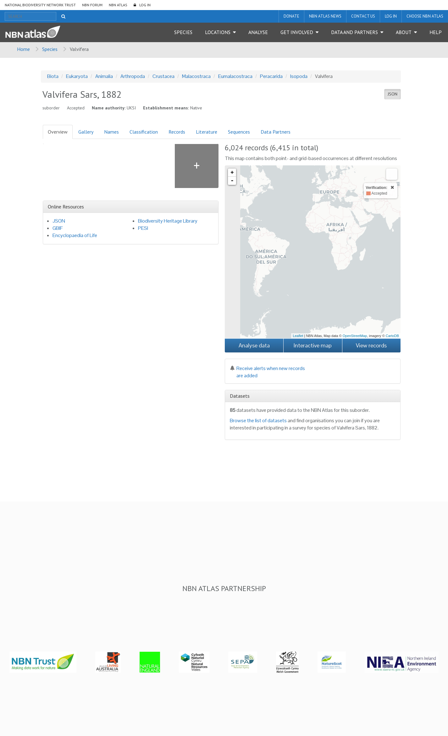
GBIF (58, 228)
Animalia (104, 76)
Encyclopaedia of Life (75, 235)
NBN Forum (92, 5)
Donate (291, 16)
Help (435, 32)
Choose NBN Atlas (425, 16)
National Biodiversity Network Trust (40, 5)
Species (183, 32)
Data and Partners (354, 32)
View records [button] (371, 345)
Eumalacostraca (235, 76)
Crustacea (163, 76)
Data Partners (275, 132)
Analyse (258, 32)
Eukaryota (77, 76)
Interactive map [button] (313, 345)
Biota (52, 76)
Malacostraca (196, 76)
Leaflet (298, 336)
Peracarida (271, 76)
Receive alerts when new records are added (267, 372)
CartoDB (392, 336)
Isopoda (298, 76)
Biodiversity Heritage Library (167, 221)
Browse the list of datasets (258, 420)
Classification (144, 132)
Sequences (239, 132)
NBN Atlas (118, 5)
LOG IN (145, 5)
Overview (58, 132)
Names (111, 132)
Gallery (85, 132)
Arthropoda (132, 76)
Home (23, 49)
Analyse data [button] (254, 345)
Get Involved (296, 32)
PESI (143, 228)
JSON (392, 94)
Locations (217, 32)
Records (177, 132)
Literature (206, 132)
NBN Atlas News (325, 16)
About (404, 32)
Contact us (363, 16)
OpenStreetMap (355, 336)
